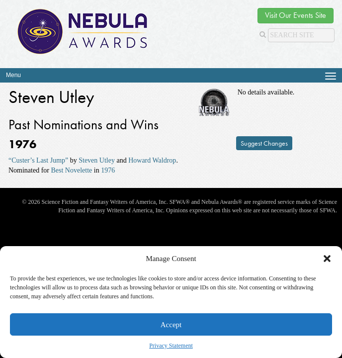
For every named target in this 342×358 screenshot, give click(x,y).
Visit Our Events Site (295, 15)
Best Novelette (71, 170)
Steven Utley (97, 160)
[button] (327, 259)
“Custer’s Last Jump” (38, 160)
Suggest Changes (264, 143)
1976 (108, 170)
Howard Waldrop (152, 160)
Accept (171, 325)
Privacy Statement (171, 345)
